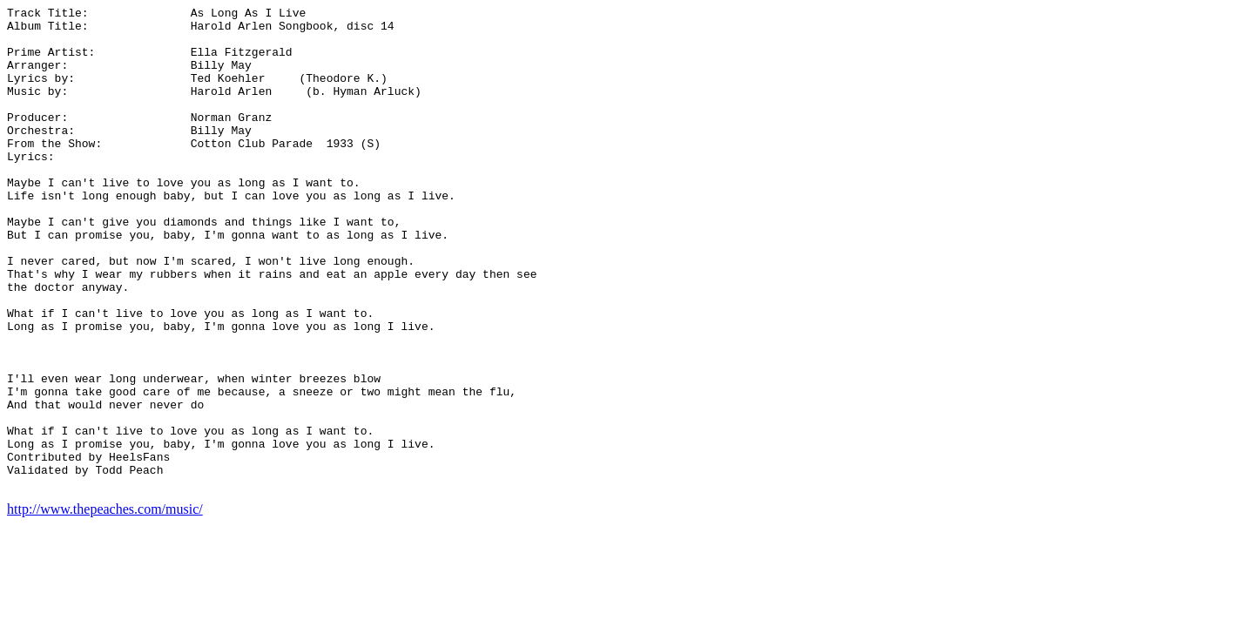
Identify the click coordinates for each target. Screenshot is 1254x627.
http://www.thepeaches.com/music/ (105, 605)
